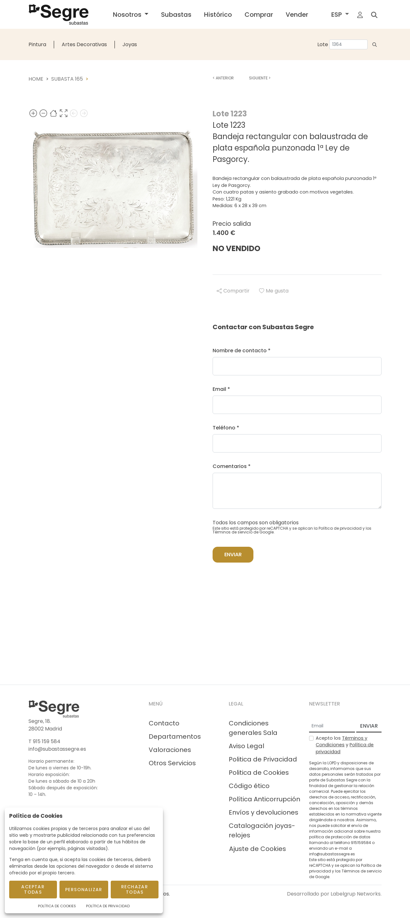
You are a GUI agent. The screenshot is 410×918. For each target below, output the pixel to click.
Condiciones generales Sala (253, 728)
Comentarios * (232, 466)
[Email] (332, 726)
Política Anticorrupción (264, 799)
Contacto (164, 723)
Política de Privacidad (108, 906)
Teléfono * (226, 427)
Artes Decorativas (84, 44)
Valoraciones (170, 749)
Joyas (129, 44)
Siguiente (259, 78)
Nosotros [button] (128, 14)
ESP (337, 14)
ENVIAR (369, 726)
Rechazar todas (134, 889)
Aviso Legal (246, 746)
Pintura (37, 44)
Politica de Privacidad (263, 759)
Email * (221, 389)
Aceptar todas (33, 889)
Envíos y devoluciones (263, 812)
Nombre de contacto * (241, 350)
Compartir (233, 290)
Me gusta (274, 290)
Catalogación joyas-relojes (262, 830)
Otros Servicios (172, 763)
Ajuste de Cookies (257, 848)
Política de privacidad (340, 528)
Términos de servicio (232, 532)
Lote (322, 44)
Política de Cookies (57, 906)
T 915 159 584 (44, 741)
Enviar (233, 554)
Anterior (223, 78)
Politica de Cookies (259, 772)
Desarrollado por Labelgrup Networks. (334, 893)
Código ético (249, 785)
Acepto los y (345, 745)
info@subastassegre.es (57, 749)
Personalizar (83, 889)
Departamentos (175, 736)
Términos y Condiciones (341, 741)
